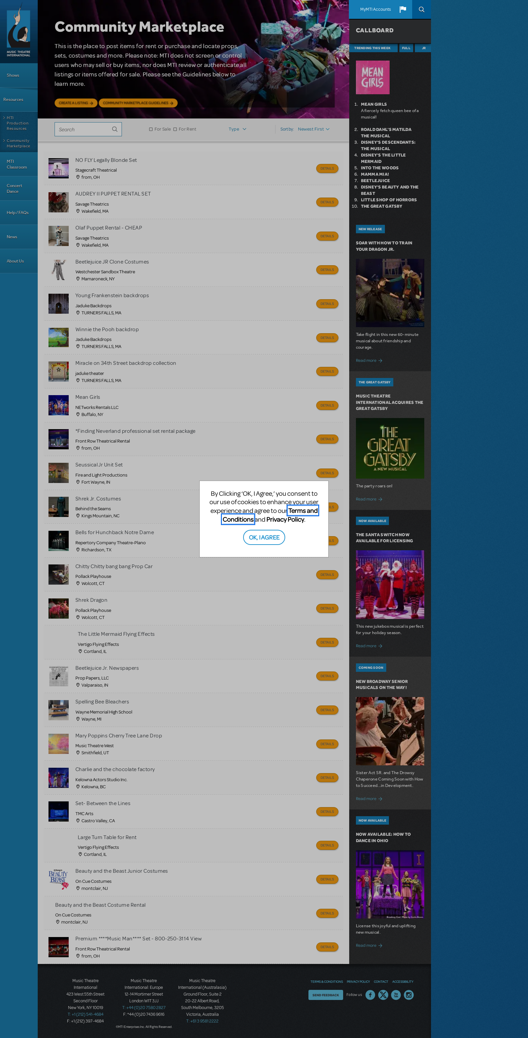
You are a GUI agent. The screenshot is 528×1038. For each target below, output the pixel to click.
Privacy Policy (285, 519)
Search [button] (421, 9)
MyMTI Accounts (375, 9)
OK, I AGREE (264, 537)
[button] (402, 9)
